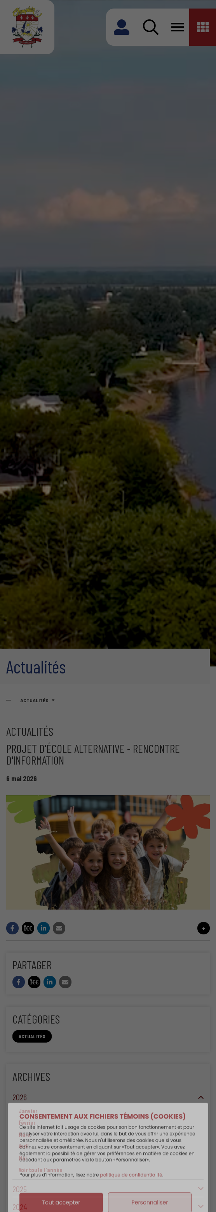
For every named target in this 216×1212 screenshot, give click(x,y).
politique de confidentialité (131, 1193)
